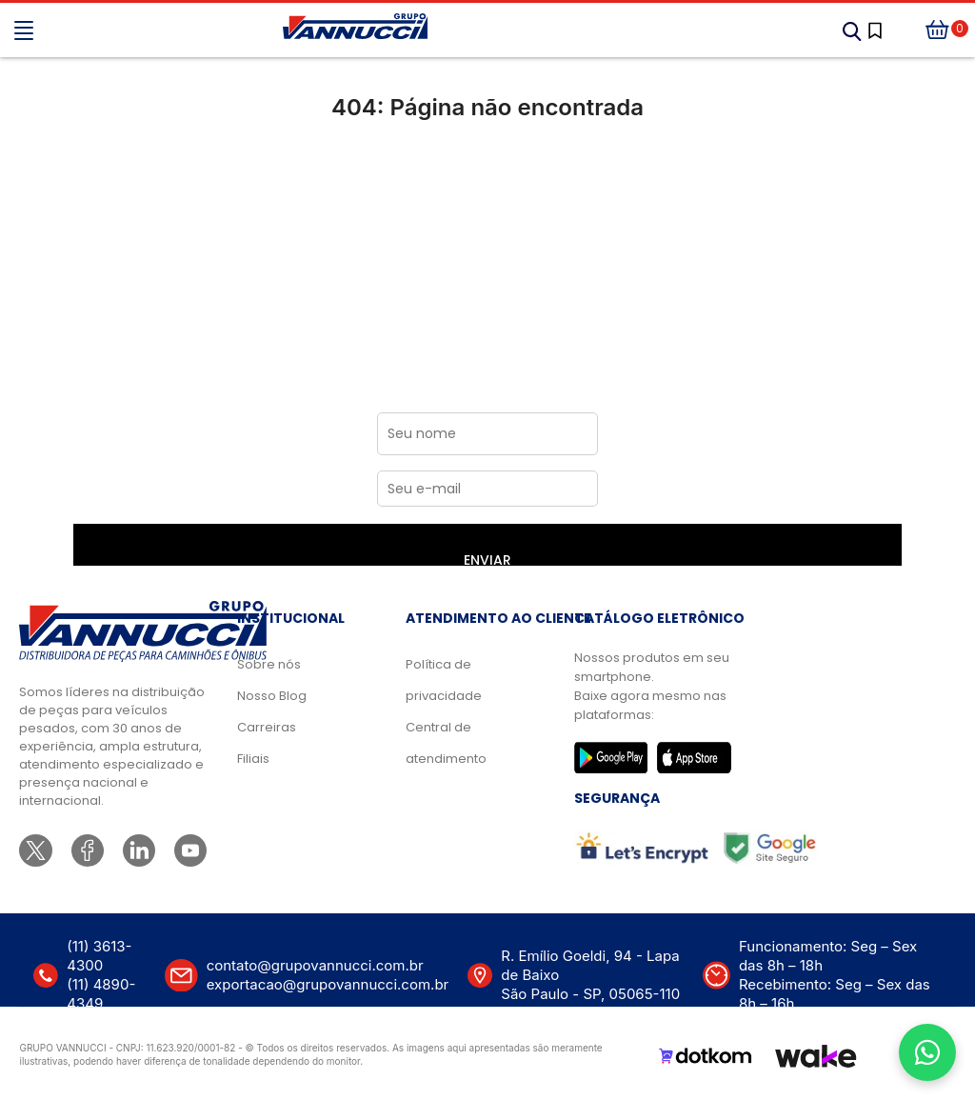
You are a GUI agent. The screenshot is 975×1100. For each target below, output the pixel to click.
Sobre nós (269, 664)
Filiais (253, 759)
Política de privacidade (444, 680)
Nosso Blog (272, 696)
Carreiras (266, 727)
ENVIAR (487, 558)
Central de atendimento (446, 743)
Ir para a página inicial (488, 187)
